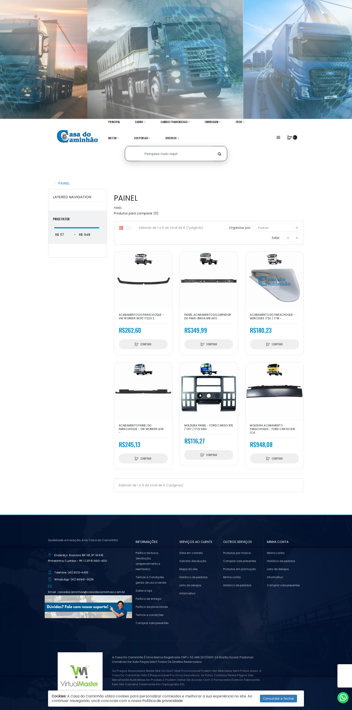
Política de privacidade (152, 607)
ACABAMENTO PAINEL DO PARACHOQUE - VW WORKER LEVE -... (141, 429)
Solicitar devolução (192, 561)
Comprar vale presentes (152, 623)
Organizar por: (240, 227)
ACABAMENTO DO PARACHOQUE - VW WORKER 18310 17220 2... (141, 316)
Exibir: (276, 238)
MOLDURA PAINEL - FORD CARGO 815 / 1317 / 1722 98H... (208, 427)
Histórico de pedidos (193, 577)
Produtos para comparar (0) (136, 213)
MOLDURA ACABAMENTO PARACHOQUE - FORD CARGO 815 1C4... (272, 429)
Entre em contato (191, 553)
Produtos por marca (237, 553)
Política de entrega (148, 599)
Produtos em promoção (239, 569)
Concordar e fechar (278, 698)
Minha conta (232, 577)
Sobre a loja (144, 591)
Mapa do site (188, 569)
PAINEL (64, 183)
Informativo (187, 593)
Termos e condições (150, 615)
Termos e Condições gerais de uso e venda (151, 579)
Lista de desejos (190, 585)
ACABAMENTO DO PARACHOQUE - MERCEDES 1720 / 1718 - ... (272, 316)
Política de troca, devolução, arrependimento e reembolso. (148, 561)
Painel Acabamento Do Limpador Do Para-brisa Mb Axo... (207, 316)
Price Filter (61, 218)
